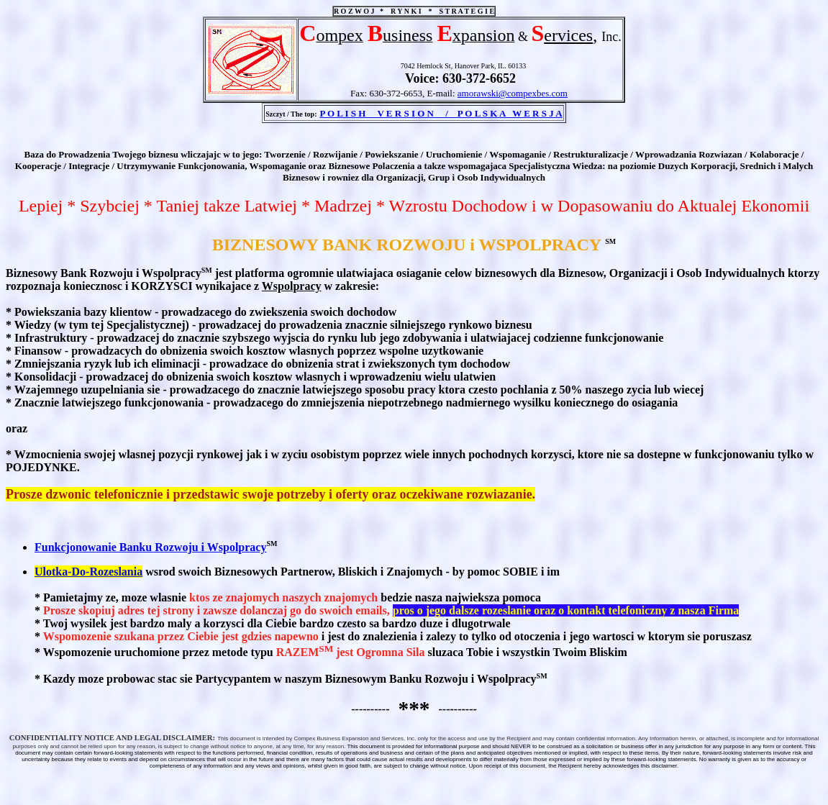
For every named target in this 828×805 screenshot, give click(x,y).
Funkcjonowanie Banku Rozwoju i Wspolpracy (150, 547)
